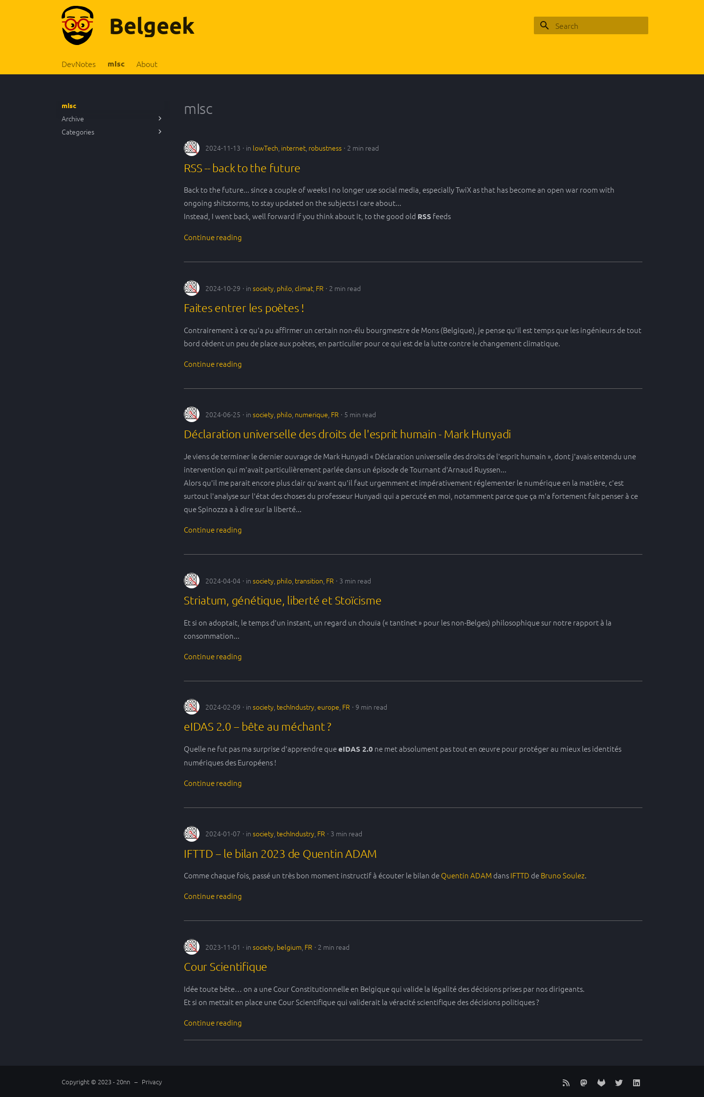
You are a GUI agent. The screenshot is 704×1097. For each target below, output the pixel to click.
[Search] (591, 25)
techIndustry (295, 707)
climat (304, 288)
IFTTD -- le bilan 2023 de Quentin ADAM (280, 853)
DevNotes (79, 64)
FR (320, 288)
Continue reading (213, 237)
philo (284, 288)
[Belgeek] (77, 25)
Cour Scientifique (225, 966)
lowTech (265, 148)
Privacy (152, 1081)
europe (328, 707)
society (263, 288)
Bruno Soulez (563, 875)
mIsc (116, 63)
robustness (325, 148)
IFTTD (519, 875)
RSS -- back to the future (242, 168)
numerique (311, 414)
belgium (289, 947)
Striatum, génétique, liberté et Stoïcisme (282, 600)
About (146, 64)
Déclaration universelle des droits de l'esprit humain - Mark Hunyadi (347, 434)
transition (309, 580)
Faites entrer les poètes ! (244, 307)
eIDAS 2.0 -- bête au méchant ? (257, 726)
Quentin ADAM (466, 875)
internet (293, 148)
